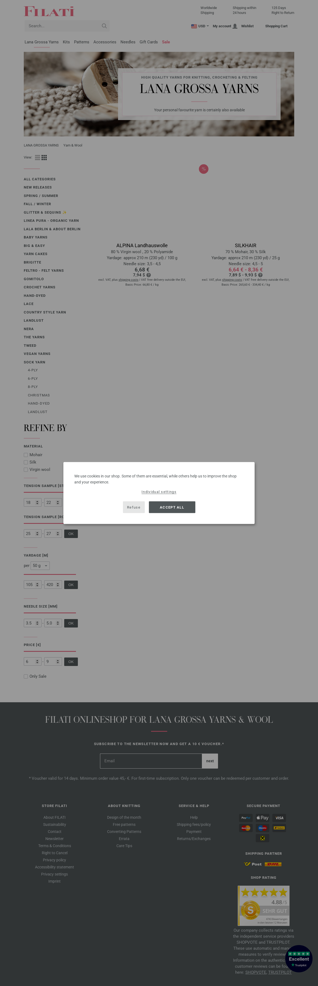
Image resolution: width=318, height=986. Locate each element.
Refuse (133, 507)
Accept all (172, 507)
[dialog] (159, 493)
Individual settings (159, 492)
